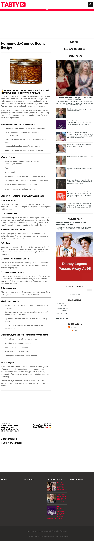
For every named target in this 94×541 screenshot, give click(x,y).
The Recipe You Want (75, 327)
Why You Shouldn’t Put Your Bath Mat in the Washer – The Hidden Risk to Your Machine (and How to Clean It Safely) (79, 205)
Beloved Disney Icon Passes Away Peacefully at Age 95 (71, 223)
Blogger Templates (44, 531)
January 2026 (59, 306)
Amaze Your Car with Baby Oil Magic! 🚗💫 (41, 425)
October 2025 (59, 313)
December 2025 (60, 308)
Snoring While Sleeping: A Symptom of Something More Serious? (79, 145)
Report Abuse (62, 318)
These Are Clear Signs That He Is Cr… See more (80, 157)
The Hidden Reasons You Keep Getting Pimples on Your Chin (79, 110)
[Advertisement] (47, 24)
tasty (13, 4)
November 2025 (60, 311)
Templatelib (63, 531)
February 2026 (60, 303)
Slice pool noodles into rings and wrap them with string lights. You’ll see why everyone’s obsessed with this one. (79, 122)
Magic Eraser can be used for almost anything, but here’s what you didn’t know (11, 427)
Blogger (78, 294)
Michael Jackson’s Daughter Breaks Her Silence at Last (75, 99)
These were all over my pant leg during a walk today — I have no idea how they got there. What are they (79, 181)
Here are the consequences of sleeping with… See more (79, 169)
